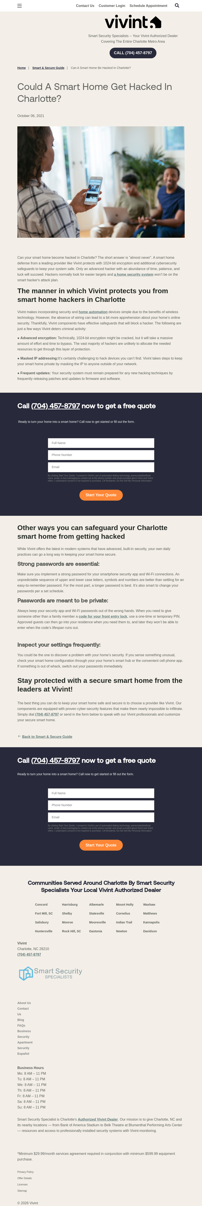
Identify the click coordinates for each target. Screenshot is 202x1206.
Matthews (150, 913)
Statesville (96, 913)
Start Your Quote (100, 495)
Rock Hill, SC (71, 931)
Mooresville (97, 922)
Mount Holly (124, 904)
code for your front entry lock (103, 616)
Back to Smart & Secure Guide (44, 737)
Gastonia (95, 931)
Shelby (67, 913)
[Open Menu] (19, 5)
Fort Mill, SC (44, 913)
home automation (93, 312)
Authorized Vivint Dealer (98, 1119)
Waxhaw (149, 904)
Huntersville (43, 931)
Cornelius (123, 913)
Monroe (67, 922)
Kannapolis (151, 922)
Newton (121, 931)
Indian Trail (124, 922)
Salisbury (42, 922)
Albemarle (96, 904)
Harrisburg (70, 904)
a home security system (133, 274)
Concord (41, 904)
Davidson (150, 931)
